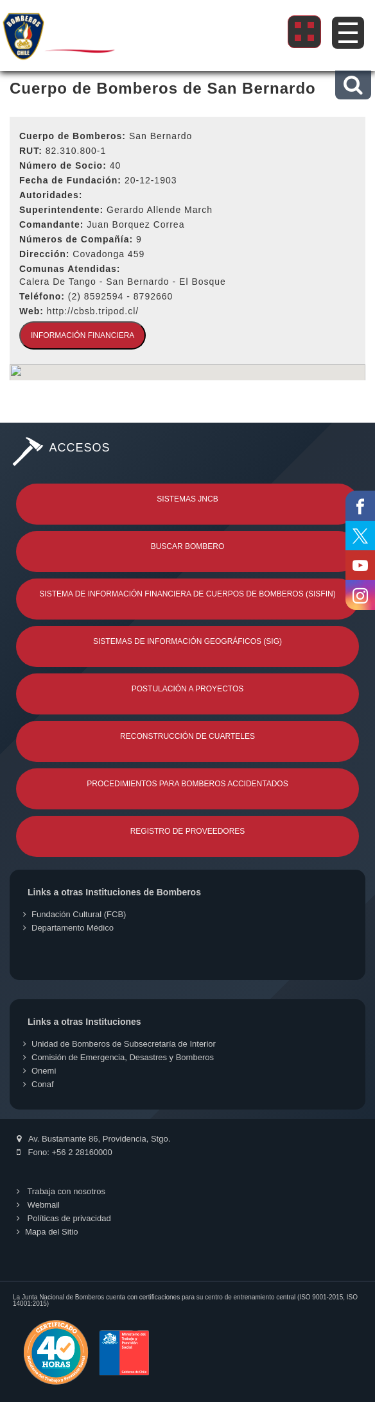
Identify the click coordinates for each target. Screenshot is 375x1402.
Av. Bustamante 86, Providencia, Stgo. (93, 1139)
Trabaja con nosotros (61, 1191)
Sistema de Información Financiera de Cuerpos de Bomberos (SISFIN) (187, 593)
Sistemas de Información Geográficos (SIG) (187, 641)
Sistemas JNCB (187, 498)
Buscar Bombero (188, 546)
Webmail (38, 1205)
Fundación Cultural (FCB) (74, 914)
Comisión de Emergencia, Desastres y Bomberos (118, 1057)
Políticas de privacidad (64, 1218)
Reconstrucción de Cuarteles (187, 736)
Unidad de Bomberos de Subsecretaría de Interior (119, 1044)
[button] (353, 85)
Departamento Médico (68, 928)
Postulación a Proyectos (188, 688)
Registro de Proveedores (187, 831)
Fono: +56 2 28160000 (64, 1152)
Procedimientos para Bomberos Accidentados (187, 783)
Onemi (39, 1071)
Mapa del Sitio (47, 1232)
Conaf (38, 1084)
